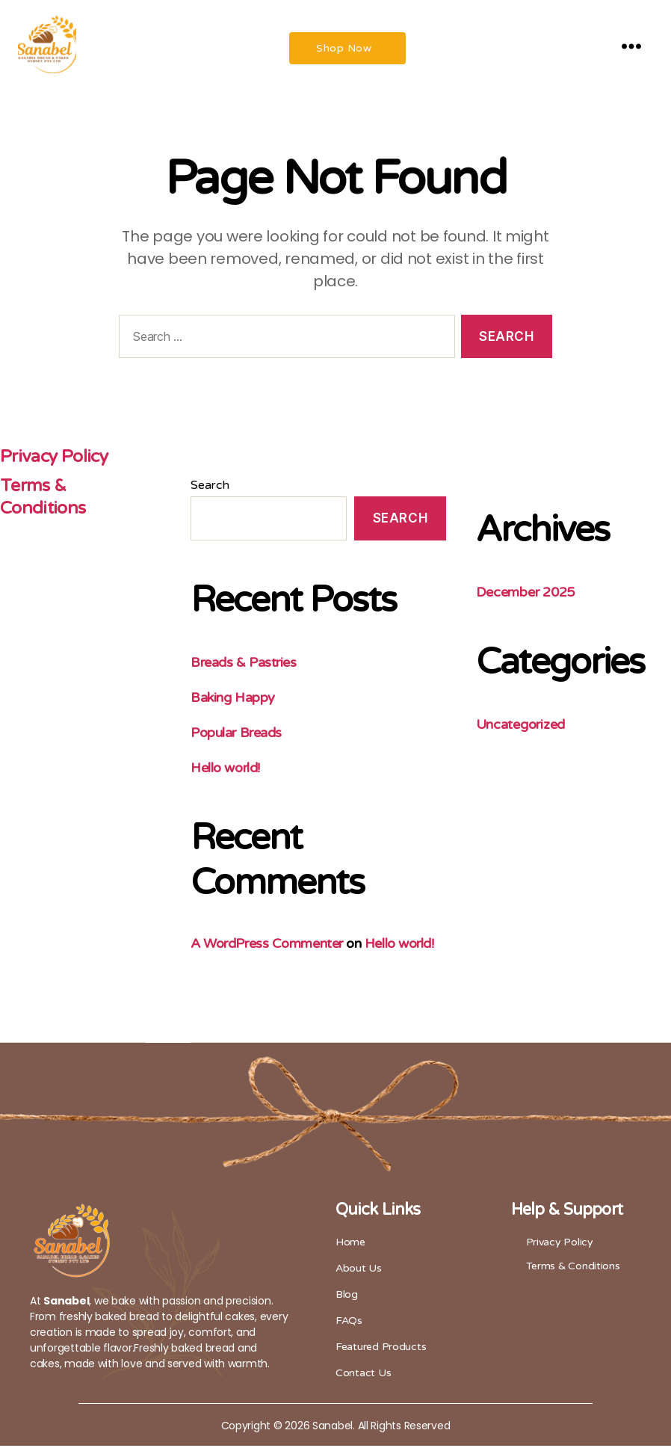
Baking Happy (233, 699)
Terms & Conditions (43, 499)
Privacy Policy (57, 459)
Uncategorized (521, 727)
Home (350, 1244)
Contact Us (363, 1375)
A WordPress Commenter (267, 945)
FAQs (349, 1322)
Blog (347, 1296)
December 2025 (525, 595)
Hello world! (226, 770)
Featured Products (381, 1349)
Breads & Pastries (244, 664)
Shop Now (343, 49)
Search (210, 488)
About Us (359, 1270)
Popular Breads (236, 735)
